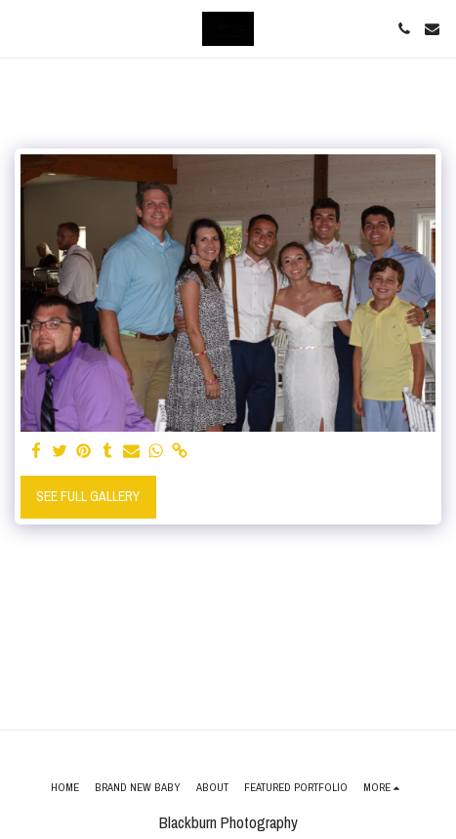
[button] (21, 28)
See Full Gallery (88, 496)
